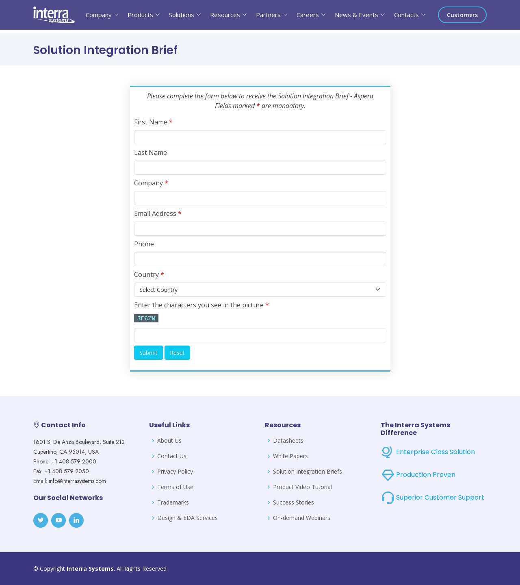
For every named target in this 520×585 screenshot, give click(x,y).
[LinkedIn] (76, 520)
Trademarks (173, 502)
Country (149, 274)
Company (151, 182)
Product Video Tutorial (302, 487)
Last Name (150, 152)
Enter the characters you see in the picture (201, 304)
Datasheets (288, 441)
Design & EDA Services (187, 518)
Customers (462, 15)
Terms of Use (175, 487)
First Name (153, 121)
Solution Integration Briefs (307, 471)
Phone (144, 243)
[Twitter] (40, 520)
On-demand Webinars (301, 518)
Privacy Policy (175, 471)
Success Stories (293, 502)
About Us (169, 441)
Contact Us (171, 456)
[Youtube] (58, 520)
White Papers (290, 456)
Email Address (158, 213)
